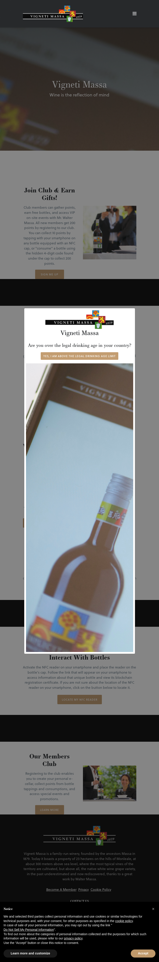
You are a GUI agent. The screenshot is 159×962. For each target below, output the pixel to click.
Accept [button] (143, 953)
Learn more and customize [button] (30, 953)
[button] (153, 908)
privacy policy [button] (73, 938)
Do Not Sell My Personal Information (29, 929)
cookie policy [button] (124, 921)
